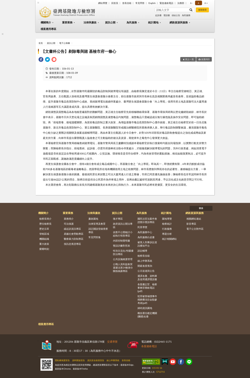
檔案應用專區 (48, 28)
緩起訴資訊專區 (72, 228)
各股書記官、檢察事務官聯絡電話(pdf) (147, 288)
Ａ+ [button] (206, 3)
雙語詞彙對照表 (121, 245)
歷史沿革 (44, 228)
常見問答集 (94, 237)
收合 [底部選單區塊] (201, 208)
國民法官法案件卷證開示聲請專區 (147, 220)
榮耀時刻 (44, 248)
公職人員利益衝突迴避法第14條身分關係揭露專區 (123, 267)
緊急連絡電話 (166, 3)
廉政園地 (93, 218)
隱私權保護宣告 (62, 360)
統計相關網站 (169, 238)
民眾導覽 (142, 227)
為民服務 (186, 15)
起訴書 (158, 15)
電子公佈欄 (64, 43)
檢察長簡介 (45, 218)
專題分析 (167, 233)
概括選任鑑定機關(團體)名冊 (147, 315)
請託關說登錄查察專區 (98, 230)
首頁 (41, 43)
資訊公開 (110, 22)
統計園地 (153, 22)
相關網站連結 (193, 218)
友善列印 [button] (205, 59)
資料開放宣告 (78, 360)
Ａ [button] (198, 3)
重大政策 (44, 243)
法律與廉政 (90, 22)
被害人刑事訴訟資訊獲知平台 (147, 244)
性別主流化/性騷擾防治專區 (123, 252)
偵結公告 (176, 15)
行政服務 (167, 228)
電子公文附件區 (195, 228)
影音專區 (191, 223)
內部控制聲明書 (121, 240)
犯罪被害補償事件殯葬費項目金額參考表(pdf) (147, 299)
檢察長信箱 (144, 255)
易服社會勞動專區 (73, 233)
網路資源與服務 (179, 22)
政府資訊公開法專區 (122, 225)
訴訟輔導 (142, 250)
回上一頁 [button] (189, 59)
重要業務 (67, 22)
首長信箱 (126, 3)
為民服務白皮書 (146, 237)
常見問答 (140, 3)
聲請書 (167, 15)
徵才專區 (118, 218)
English (152, 3)
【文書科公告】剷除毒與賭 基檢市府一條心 (78, 51)
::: (38, 2)
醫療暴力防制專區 (73, 238)
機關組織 (44, 238)
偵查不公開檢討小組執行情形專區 (122, 234)
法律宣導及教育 (96, 223)
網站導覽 (102, 3)
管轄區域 (44, 233)
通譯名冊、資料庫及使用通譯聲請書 (147, 277)
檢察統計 (167, 223)
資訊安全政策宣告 (95, 360)
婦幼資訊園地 (145, 308)
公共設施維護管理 (122, 259)
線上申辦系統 (145, 260)
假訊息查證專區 (72, 243)
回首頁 (114, 3)
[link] (41, 60)
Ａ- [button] (191, 3)
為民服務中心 (145, 232)
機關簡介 (46, 22)
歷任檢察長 (45, 223)
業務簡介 (69, 218)
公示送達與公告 (146, 270)
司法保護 (69, 223)
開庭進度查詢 (145, 265)
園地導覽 (167, 218)
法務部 (180, 3)
